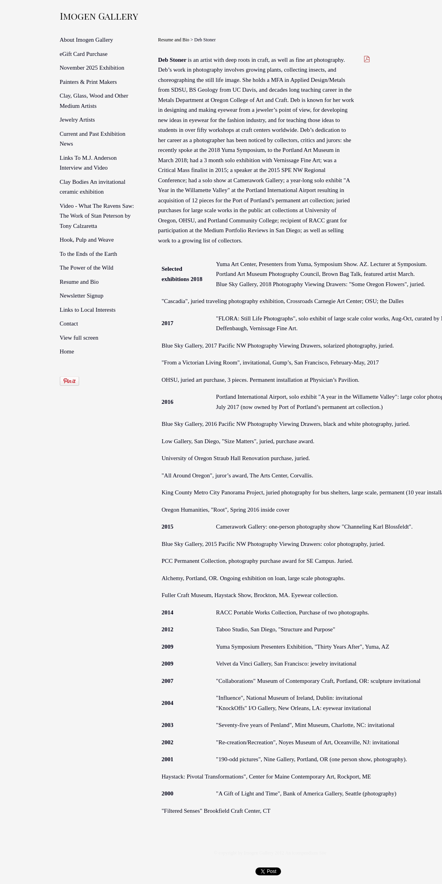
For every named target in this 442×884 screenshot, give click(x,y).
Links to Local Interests (88, 310)
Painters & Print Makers (88, 82)
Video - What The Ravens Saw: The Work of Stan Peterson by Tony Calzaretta (97, 216)
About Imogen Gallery (86, 40)
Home (67, 351)
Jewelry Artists (77, 120)
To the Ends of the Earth (88, 254)
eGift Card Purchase (84, 54)
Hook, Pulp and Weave (87, 240)
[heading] (79, 16)
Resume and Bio (79, 282)
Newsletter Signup (82, 295)
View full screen (79, 338)
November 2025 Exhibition (92, 68)
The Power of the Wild (87, 267)
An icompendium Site (305, 853)
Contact (69, 323)
